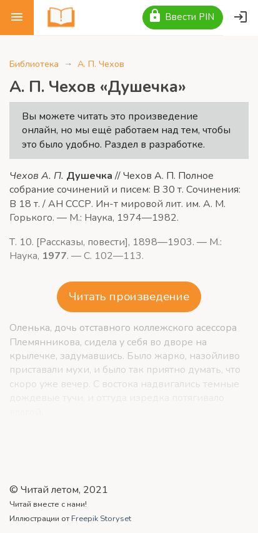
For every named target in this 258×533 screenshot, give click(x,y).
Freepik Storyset (101, 518)
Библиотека (34, 64)
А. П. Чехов (100, 64)
